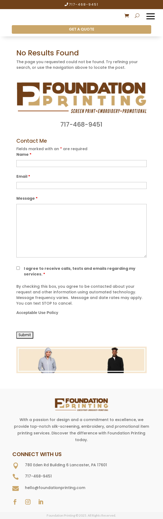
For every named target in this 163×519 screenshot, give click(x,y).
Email (23, 176)
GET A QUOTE (81, 29)
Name (23, 154)
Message (27, 198)
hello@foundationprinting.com (55, 487)
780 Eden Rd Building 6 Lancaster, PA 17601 (66, 465)
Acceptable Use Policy (37, 312)
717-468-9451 (83, 4)
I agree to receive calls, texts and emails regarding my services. (79, 271)
